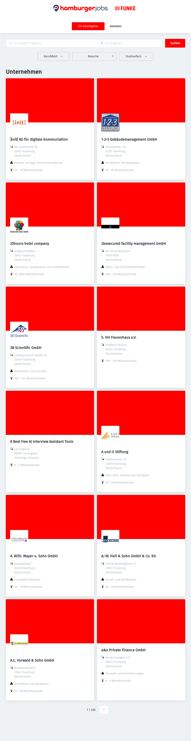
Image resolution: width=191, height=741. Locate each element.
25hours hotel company (29, 243)
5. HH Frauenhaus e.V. (118, 337)
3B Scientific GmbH (25, 348)
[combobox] (51, 43)
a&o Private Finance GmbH (123, 650)
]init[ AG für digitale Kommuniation (39, 139)
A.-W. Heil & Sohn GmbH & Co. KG (128, 556)
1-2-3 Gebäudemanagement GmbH (129, 139)
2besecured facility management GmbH (133, 243)
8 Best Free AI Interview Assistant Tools (41, 441)
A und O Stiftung (114, 452)
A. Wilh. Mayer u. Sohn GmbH (34, 556)
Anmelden (115, 26)
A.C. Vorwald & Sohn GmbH (32, 660)
